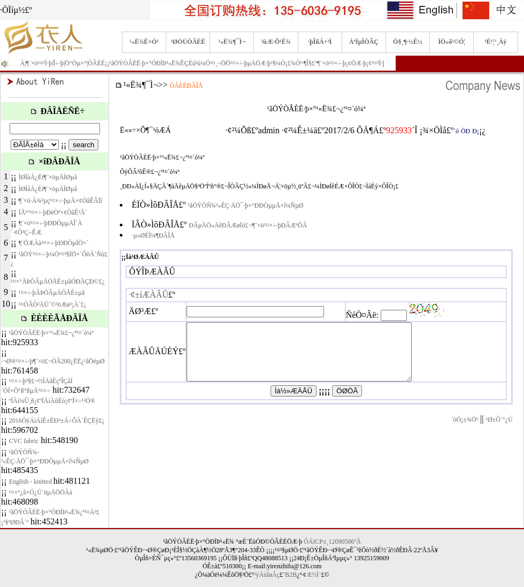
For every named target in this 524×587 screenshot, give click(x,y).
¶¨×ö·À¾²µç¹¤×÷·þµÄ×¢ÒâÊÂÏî (60, 200)
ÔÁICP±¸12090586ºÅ (332, 541)
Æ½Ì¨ (313, 574)
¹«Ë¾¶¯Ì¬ (232, 41)
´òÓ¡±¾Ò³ (464, 430)
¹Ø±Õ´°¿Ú (499, 430)
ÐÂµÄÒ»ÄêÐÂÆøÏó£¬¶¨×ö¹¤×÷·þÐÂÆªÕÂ (248, 225)
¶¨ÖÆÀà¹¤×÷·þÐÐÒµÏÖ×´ (54, 243)
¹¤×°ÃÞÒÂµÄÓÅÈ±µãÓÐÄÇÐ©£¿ (58, 281)
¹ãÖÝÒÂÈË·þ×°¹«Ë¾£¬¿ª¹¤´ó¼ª (51, 333)
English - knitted (31, 481)
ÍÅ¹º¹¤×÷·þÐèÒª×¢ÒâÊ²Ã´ (53, 212)
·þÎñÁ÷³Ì (320, 41)
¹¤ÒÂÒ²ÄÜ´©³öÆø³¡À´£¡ (52, 304)
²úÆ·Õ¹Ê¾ (275, 41)
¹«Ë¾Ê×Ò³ (143, 41)
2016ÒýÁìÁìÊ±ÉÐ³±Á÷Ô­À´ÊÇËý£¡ (56, 420)
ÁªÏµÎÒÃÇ (364, 41)
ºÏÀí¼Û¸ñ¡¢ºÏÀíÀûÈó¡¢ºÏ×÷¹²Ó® (52, 401)
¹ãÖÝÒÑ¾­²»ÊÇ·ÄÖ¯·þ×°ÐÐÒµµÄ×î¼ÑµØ (245, 205)
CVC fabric (24, 441)
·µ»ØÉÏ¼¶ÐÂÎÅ (153, 235)
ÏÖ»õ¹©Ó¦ (451, 41)
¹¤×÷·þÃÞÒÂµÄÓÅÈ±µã (52, 292)
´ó (456, 131)
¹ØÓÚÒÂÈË (188, 41)
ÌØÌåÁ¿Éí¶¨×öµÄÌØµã (48, 177)
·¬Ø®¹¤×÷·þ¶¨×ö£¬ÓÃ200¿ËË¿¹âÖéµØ (53, 361)
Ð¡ (475, 131)
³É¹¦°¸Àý (495, 41)
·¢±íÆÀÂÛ (148, 294)
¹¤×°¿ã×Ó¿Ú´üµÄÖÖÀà (40, 492)
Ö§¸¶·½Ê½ (407, 41)
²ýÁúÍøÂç (267, 574)
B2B (291, 574)
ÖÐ (465, 131)
